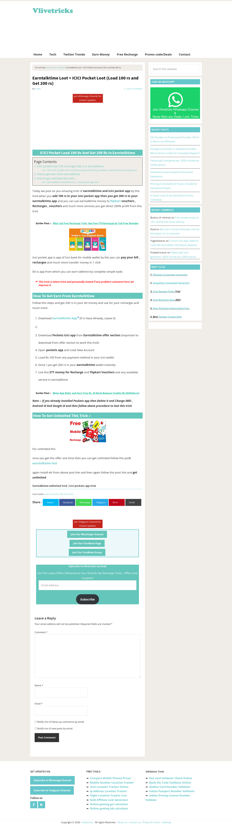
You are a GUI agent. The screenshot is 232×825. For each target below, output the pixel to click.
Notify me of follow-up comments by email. (60, 721)
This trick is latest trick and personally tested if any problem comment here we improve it (92, 170)
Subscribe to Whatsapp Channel (52, 780)
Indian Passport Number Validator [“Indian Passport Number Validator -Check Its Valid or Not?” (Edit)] (172, 791)
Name (39, 685)
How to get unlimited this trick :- (56, 178)
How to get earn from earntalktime (58, 174)
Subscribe (87, 599)
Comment (41, 632)
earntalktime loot (44, 463)
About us (122, 822)
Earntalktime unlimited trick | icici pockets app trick (73, 182)
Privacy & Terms (151, 822)
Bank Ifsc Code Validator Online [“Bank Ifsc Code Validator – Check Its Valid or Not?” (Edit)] (170, 782)
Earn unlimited (51, 494)
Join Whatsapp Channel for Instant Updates (87, 98)
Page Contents (45, 161)
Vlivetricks (52, 10)
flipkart (115, 201)
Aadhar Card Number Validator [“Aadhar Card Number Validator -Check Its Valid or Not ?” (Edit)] (169, 787)
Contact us (135, 822)
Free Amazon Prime (164, 291)
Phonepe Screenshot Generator (170, 274)
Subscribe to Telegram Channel (52, 790)
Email (39, 703)
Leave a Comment (135, 89)
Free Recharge (66, 494)
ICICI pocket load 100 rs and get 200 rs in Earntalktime (70, 166)
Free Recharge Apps (164, 299)
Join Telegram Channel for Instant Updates (87, 523)
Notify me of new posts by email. (55, 728)
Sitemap (166, 822)
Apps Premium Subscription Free (171, 308)
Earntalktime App (64, 318)
